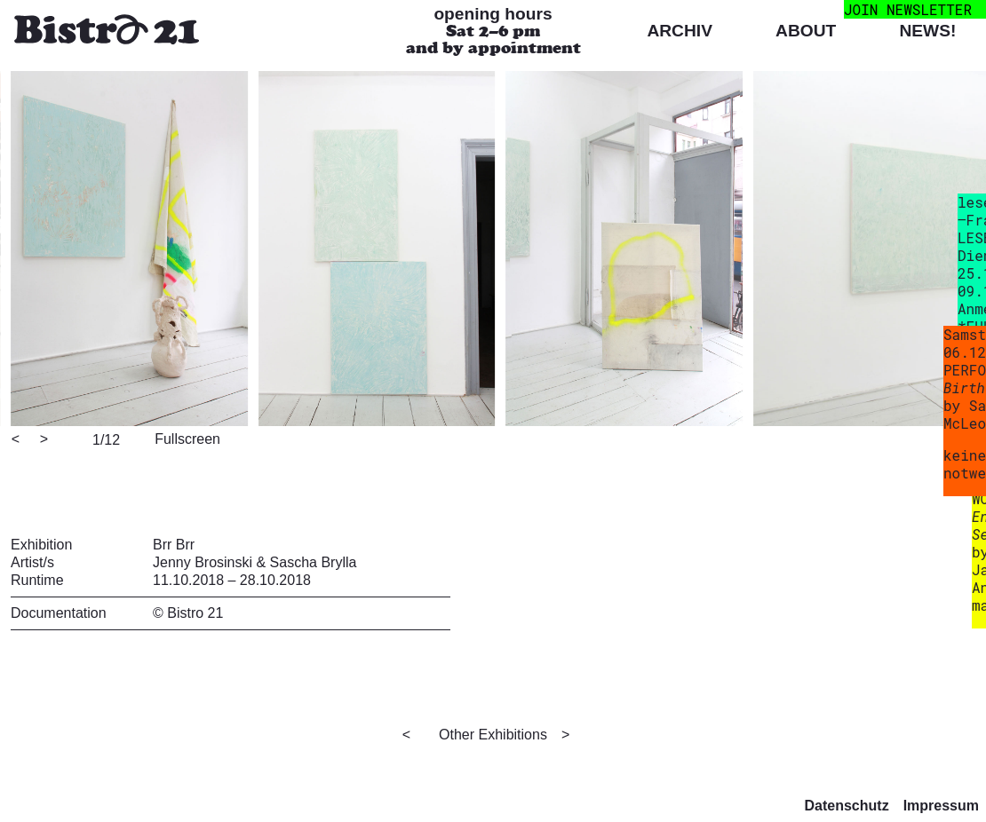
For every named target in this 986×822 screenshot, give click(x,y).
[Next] (45, 440)
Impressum (941, 805)
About (805, 30)
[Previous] (17, 440)
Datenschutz (847, 805)
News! (927, 30)
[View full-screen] (184, 437)
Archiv (679, 30)
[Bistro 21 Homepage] (106, 31)
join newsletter (908, 9)
